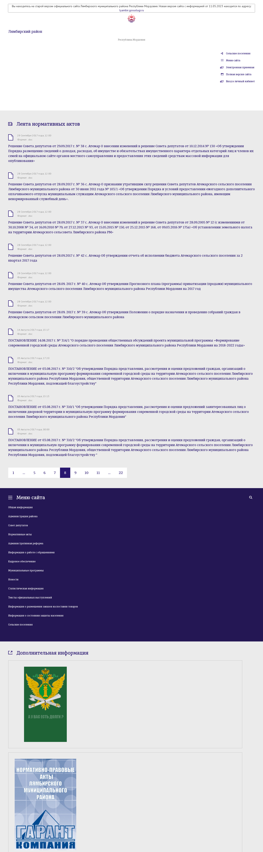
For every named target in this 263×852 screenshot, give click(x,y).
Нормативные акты (20, 534)
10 (86, 472)
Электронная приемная (240, 67)
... (24, 472)
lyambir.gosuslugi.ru (131, 10)
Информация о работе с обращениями (31, 552)
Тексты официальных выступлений (30, 597)
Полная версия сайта (238, 74)
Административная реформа (25, 543)
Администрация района (22, 516)
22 (121, 472)
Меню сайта (233, 60)
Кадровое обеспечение (22, 561)
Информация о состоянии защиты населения (35, 615)
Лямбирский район (25, 31)
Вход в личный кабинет (240, 81)
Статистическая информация (26, 588)
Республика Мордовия (131, 39)
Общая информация (20, 507)
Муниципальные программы (26, 570)
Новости (13, 579)
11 (98, 472)
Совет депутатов (18, 525)
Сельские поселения (238, 53)
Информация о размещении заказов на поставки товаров (43, 606)
